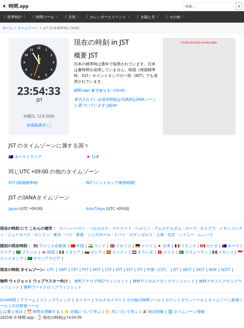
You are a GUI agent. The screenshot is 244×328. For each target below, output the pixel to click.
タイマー (83, 300)
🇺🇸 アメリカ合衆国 (49, 245)
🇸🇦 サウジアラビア (43, 258)
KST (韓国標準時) (23, 182)
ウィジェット (20, 281)
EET (129, 269)
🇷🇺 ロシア (93, 252)
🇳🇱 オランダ (142, 252)
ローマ (191, 228)
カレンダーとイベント (106, 16)
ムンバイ (205, 234)
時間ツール (43, 16)
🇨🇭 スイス (166, 252)
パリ (69, 234)
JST (39, 100)
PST (85, 269)
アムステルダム (167, 228)
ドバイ (120, 234)
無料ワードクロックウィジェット (53, 287)
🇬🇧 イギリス (120, 245)
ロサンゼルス (141, 234)
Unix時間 (8, 300)
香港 (80, 234)
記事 (7, 311)
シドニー (186, 234)
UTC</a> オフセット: (92, 90)
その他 (173, 16)
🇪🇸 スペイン (117, 252)
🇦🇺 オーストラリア (24, 156)
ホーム (7, 27)
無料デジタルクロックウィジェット (164, 281)
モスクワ (208, 228)
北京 (171, 234)
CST (108, 269)
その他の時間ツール (144, 300)
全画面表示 (39, 125)
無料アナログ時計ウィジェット (101, 281)
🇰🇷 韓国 (48, 252)
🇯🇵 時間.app (15, 6)
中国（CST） (158, 269)
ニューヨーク (19, 234)
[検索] (209, 6)
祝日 (19, 311)
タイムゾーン (28, 27)
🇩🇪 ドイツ (144, 245)
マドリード (122, 228)
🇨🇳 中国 (77, 245)
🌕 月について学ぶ (121, 311)
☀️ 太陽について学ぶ (82, 311)
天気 (70, 16)
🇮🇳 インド (97, 245)
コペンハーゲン (72, 228)
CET (74, 269)
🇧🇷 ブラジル (26, 252)
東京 (57, 234)
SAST (200, 269)
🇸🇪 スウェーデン (193, 252)
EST (119, 269)
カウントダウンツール (185, 300)
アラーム (28, 300)
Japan (112, 105)
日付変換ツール (25, 305)
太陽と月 (146, 16)
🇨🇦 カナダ (209, 245)
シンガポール (99, 234)
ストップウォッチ (55, 300)
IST (140, 269)
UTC (50, 269)
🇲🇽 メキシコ (223, 252)
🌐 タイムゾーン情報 (186, 311)
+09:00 (117, 90)
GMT (62, 269)
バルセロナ (99, 228)
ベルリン (143, 228)
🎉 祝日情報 (153, 311)
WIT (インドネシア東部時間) (110, 182)
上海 (160, 234)
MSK (213, 269)
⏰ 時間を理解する (43, 311)
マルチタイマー (108, 300)
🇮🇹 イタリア (70, 252)
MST (97, 269)
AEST (187, 269)
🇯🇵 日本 (92, 156)
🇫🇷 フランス (185, 245)
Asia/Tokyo (96, 208)
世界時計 (13, 16)
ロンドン (42, 234)
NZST (226, 269)
